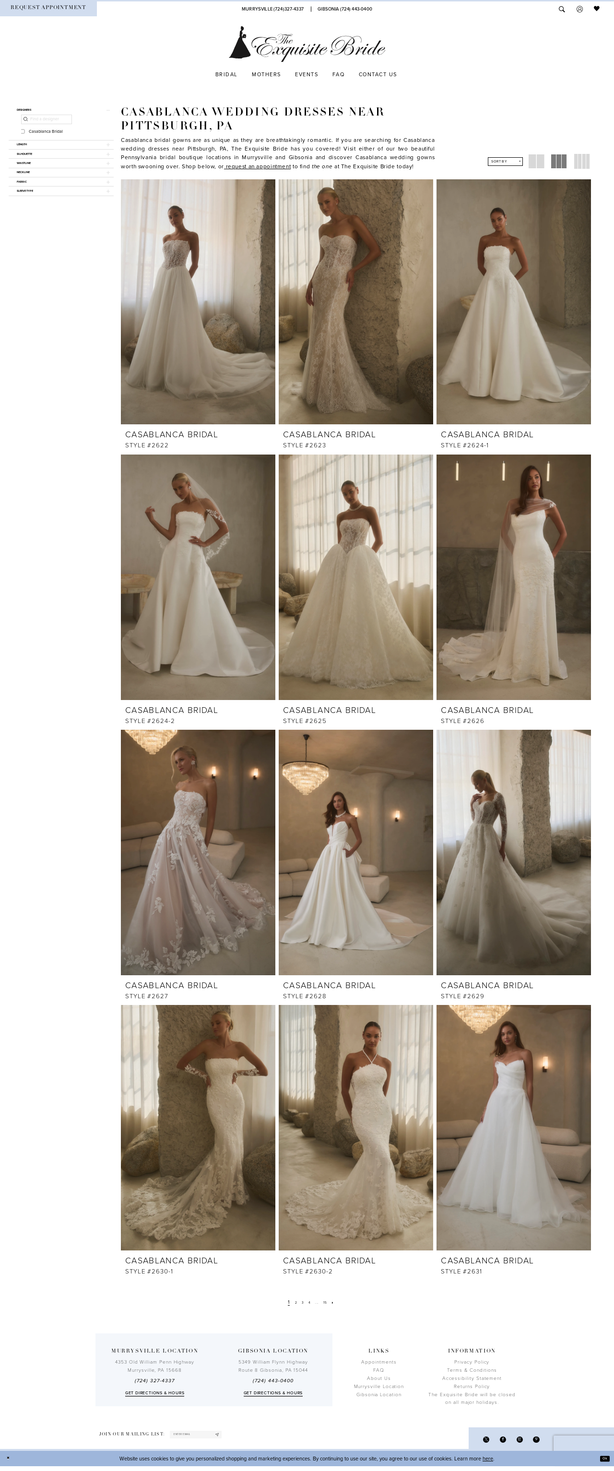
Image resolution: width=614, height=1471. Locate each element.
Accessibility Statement (472, 1378)
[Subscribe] (243, 1437)
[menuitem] (48, 8)
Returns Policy (472, 1386)
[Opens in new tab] (257, 166)
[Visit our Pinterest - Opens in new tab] (535, 1442)
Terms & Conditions (472, 1370)
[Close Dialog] (10, 1463)
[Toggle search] (562, 9)
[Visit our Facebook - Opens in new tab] (494, 1442)
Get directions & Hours (155, 1393)
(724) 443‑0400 (273, 1381)
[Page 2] (291, 1302)
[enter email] (210, 1437)
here (488, 1463)
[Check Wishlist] (597, 9)
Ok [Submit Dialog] (602, 1463)
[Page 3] (300, 1302)
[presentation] (198, 302)
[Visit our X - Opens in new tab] (473, 1442)
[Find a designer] (46, 124)
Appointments (378, 1362)
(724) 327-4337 (154, 1381)
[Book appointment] (48, 8)
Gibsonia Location (378, 1395)
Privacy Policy (471, 1362)
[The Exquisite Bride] (307, 44)
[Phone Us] (273, 8)
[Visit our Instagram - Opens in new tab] (514, 1442)
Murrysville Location (379, 1386)
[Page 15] (330, 1302)
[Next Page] (341, 1302)
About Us (378, 1378)
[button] (580, 9)
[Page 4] (309, 1302)
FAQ (378, 1370)
